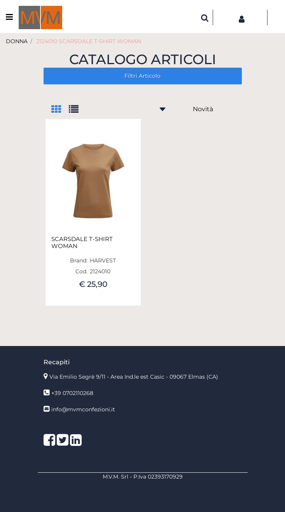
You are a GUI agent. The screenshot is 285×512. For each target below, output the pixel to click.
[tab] (60, 110)
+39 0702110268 (72, 393)
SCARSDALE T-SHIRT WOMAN (82, 243)
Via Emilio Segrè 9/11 (133, 376)
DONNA (17, 41)
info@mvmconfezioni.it (83, 409)
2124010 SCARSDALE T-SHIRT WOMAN (89, 41)
